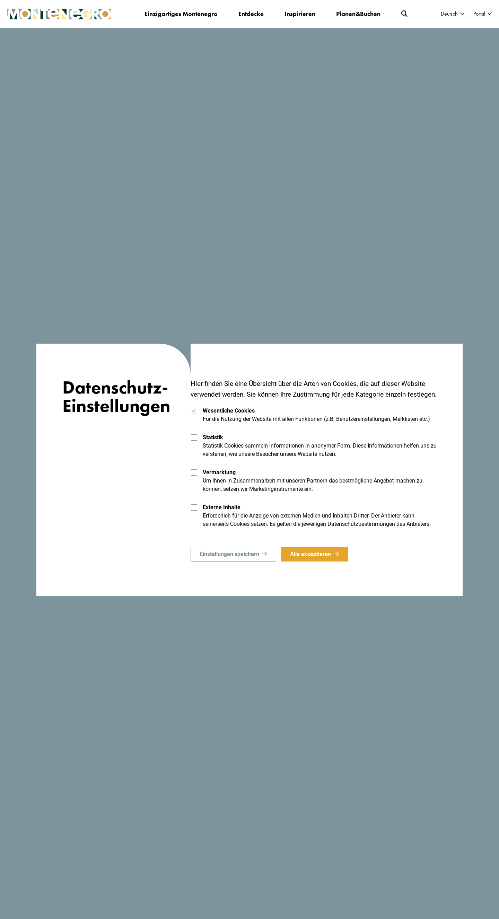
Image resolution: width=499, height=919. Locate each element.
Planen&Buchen (358, 14)
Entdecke (251, 14)
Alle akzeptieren (310, 554)
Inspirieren (299, 14)
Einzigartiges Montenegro (181, 14)
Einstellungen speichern (229, 554)
